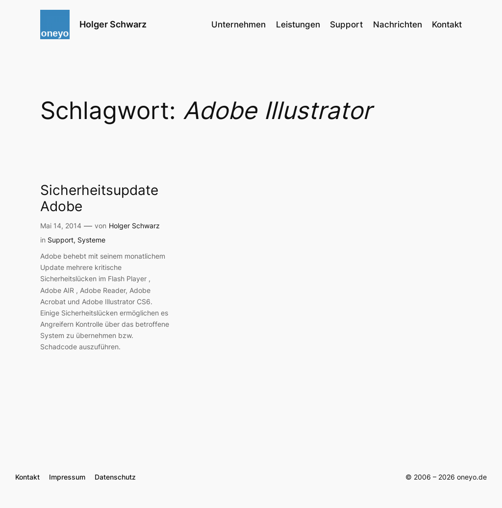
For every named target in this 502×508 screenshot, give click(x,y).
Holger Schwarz (113, 24)
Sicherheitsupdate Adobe (99, 198)
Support (61, 240)
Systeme (91, 240)
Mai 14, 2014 (60, 225)
